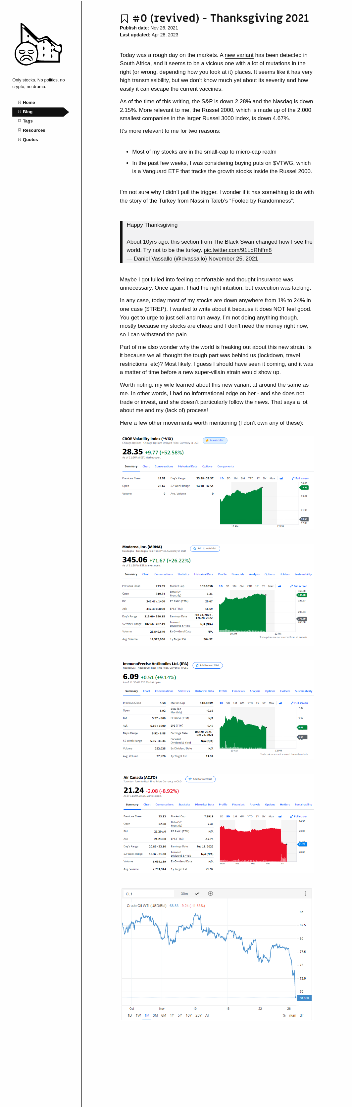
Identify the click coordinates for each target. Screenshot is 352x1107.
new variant (239, 55)
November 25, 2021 (233, 259)
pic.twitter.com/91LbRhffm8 (238, 250)
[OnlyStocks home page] (40, 70)
